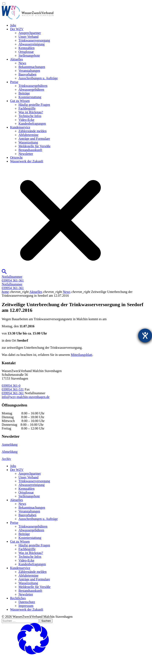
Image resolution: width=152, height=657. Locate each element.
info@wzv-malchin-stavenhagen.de (26, 397)
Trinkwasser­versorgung (34, 40)
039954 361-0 (11, 385)
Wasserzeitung (28, 142)
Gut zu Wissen (20, 101)
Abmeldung (10, 451)
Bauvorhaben (27, 74)
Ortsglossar (26, 52)
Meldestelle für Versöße (34, 146)
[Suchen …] (20, 621)
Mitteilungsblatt (81, 355)
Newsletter (25, 153)
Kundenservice (20, 127)
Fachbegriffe (26, 108)
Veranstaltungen (29, 70)
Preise (14, 82)
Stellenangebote (29, 55)
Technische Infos (29, 116)
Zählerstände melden (32, 131)
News (22, 63)
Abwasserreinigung (31, 44)
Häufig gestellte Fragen (34, 104)
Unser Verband (28, 36)
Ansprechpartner (29, 33)
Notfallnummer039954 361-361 (13, 278)
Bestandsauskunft (30, 150)
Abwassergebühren (31, 89)
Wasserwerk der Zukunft (26, 161)
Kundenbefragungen (32, 123)
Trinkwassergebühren (32, 86)
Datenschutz (26, 602)
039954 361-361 (13, 393)
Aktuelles (16, 59)
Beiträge (24, 93)
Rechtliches (18, 598)
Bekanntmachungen (31, 67)
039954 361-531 (13, 389)
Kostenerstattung (29, 97)
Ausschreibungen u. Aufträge (38, 78)
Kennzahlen (26, 48)
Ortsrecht (16, 157)
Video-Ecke (26, 119)
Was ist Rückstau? (30, 112)
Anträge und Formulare (34, 138)
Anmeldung (10, 444)
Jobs (13, 25)
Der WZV (17, 29)
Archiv (6, 459)
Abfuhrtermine (28, 135)
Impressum (25, 605)
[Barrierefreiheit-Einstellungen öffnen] (145, 335)
